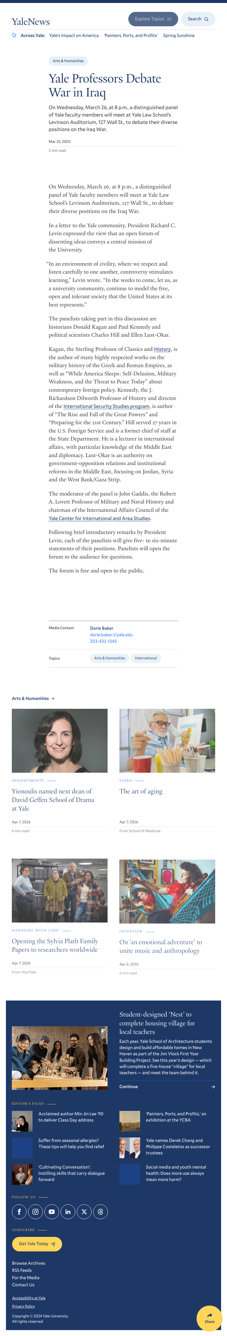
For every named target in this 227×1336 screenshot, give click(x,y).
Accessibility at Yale (29, 1297)
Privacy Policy (23, 1306)
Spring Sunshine (179, 35)
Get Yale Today (37, 1244)
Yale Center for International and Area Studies (99, 518)
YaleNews (31, 22)
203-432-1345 (103, 647)
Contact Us (23, 1285)
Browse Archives (28, 1263)
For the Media (25, 1278)
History (162, 349)
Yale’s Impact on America (74, 35)
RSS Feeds (22, 1270)
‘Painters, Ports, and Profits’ (131, 35)
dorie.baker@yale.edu (111, 641)
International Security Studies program (106, 406)
